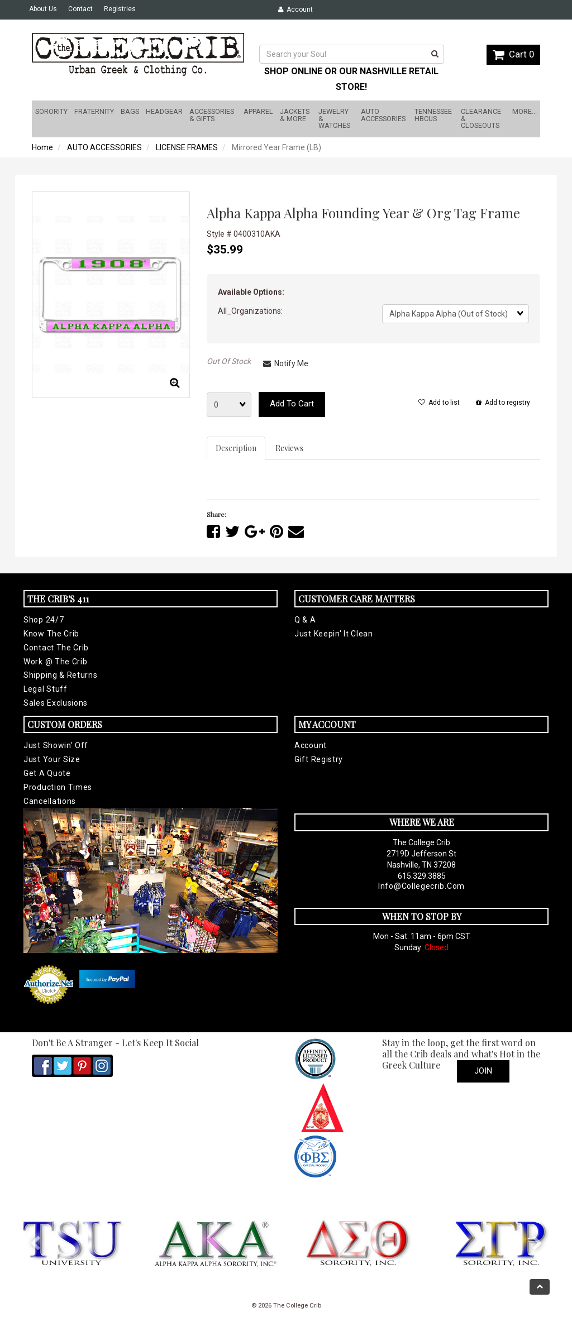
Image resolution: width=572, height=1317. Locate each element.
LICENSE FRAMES (187, 147)
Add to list (439, 402)
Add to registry (503, 402)
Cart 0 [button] (513, 54)
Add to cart (292, 404)
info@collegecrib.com (421, 886)
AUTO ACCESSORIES (104, 147)
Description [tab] (236, 448)
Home (42, 147)
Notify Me (285, 363)
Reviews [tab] (289, 448)
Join (483, 1071)
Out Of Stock (229, 361)
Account (295, 9)
